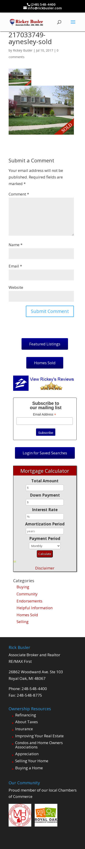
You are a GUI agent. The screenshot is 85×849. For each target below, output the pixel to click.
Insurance (24, 728)
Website (16, 287)
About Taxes (26, 721)
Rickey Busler (22, 50)
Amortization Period (45, 524)
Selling (23, 621)
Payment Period (44, 538)
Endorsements (29, 601)
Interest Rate (45, 509)
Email (15, 266)
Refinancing (25, 715)
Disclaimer (44, 568)
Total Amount (44, 480)
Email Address (44, 414)
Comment (19, 194)
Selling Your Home (31, 760)
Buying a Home (29, 767)
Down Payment (45, 495)
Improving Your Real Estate (39, 735)
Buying (23, 586)
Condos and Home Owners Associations (39, 745)
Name (15, 244)
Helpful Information (35, 607)
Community (27, 594)
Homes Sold (27, 614)
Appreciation (27, 753)
